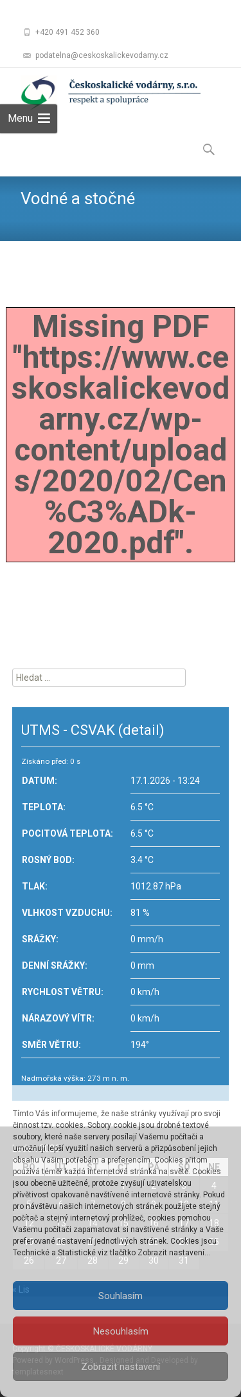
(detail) (141, 730)
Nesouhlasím (120, 1331)
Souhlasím (120, 1296)
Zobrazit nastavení (120, 1367)
